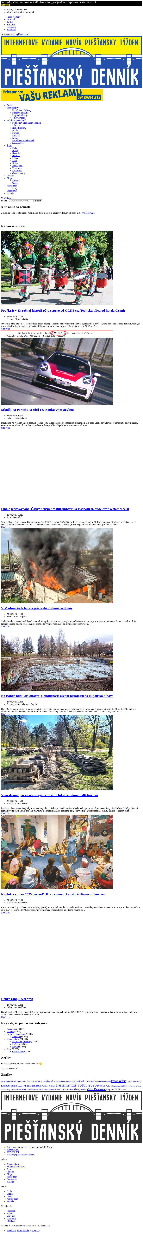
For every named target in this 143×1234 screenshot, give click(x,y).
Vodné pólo (17, 165)
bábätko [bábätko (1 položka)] (24, 1081)
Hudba (15, 130)
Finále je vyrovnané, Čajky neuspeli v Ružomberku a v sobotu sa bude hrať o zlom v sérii (65, 509)
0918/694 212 (13, 1149)
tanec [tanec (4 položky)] (41, 1089)
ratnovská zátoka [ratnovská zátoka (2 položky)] (134, 1086)
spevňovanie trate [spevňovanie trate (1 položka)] (16, 1089)
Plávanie (16, 158)
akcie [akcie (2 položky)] (3, 1081)
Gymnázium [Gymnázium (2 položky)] (101, 1081)
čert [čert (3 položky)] (112, 1089)
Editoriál (16, 181)
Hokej (15, 150)
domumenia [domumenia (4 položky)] (36, 1081)
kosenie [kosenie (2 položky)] (129, 1081)
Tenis (14, 160)
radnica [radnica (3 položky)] (124, 1086)
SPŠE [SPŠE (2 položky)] (24, 1089)
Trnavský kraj (18, 118)
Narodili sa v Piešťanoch (23, 140)
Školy (14, 188)
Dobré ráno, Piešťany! (22, 110)
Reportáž (16, 135)
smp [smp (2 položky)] (8, 1089)
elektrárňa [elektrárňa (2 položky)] (71, 1081)
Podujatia (16, 1036)
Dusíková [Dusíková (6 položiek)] (48, 1081)
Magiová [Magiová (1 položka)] (20, 1086)
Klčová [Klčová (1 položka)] (108, 1081)
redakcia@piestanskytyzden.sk (20, 1154)
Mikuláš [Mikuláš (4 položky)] (28, 1085)
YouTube (11, 1216)
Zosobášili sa (18, 143)
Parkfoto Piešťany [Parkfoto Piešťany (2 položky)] (49, 1086)
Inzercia (10, 193)
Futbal (15, 148)
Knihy (15, 138)
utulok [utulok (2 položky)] (83, 1089)
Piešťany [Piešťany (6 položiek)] (102, 1085)
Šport (9, 145)
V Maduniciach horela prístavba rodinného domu (36, 608)
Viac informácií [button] (89, 2)
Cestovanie (12, 191)
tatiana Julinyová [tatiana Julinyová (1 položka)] (49, 1089)
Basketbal (16, 153)
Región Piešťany (19, 115)
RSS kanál (11, 1221)
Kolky (15, 163)
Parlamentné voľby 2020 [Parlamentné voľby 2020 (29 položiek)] (76, 1085)
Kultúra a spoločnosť (16, 120)
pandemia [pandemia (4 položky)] (36, 1085)
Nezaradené (12, 1029)
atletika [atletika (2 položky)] (13, 1081)
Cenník (10, 1194)
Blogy (9, 178)
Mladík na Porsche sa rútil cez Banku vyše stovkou (37, 409)
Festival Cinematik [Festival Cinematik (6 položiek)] (85, 1081)
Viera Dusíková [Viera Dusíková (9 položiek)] (96, 1089)
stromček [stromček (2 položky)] (30, 1089)
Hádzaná (16, 155)
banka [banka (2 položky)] (18, 1081)
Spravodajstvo (13, 108)
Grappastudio (23, 1230)
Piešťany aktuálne (20, 113)
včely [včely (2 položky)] (108, 1089)
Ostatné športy (18, 173)
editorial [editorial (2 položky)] (57, 1081)
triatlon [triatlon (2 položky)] (57, 1089)
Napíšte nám (12, 1199)
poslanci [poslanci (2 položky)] (117, 1086)
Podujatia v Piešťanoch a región (26, 123)
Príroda (15, 133)
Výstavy (16, 125)
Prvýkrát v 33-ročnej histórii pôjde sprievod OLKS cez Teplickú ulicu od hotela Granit (63, 310)
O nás (9, 1191)
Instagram (11, 1218)
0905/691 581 (13, 1152)
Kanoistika (17, 170)
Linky (9, 1196)
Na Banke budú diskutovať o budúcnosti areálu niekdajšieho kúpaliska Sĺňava (57, 696)
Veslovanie (17, 168)
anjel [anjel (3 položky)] (8, 1081)
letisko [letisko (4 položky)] (14, 1085)
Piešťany (16, 1044)
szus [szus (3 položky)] (36, 1089)
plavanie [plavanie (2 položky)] (110, 1086)
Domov (10, 105)
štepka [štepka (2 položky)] (123, 1089)
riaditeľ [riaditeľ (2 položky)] (4, 1089)
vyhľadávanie (88, 213)
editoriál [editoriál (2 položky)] (63, 1081)
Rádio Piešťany (19, 128)
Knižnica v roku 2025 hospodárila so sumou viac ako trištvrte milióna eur (53, 894)
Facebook (11, 1211)
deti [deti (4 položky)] (28, 1081)
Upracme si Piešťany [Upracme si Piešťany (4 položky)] (71, 1089)
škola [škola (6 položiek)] (117, 1089)
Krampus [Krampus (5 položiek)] (5, 1085)
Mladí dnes (12, 186)
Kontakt (10, 1201)
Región (15, 1046)
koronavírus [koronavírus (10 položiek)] (118, 1081)
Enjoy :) (36, 1230)
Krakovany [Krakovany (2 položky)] (137, 1081)
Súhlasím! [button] (5, 5)
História (10, 175)
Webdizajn (11, 1230)
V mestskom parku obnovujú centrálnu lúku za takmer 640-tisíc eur (49, 795)
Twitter (10, 1213)
